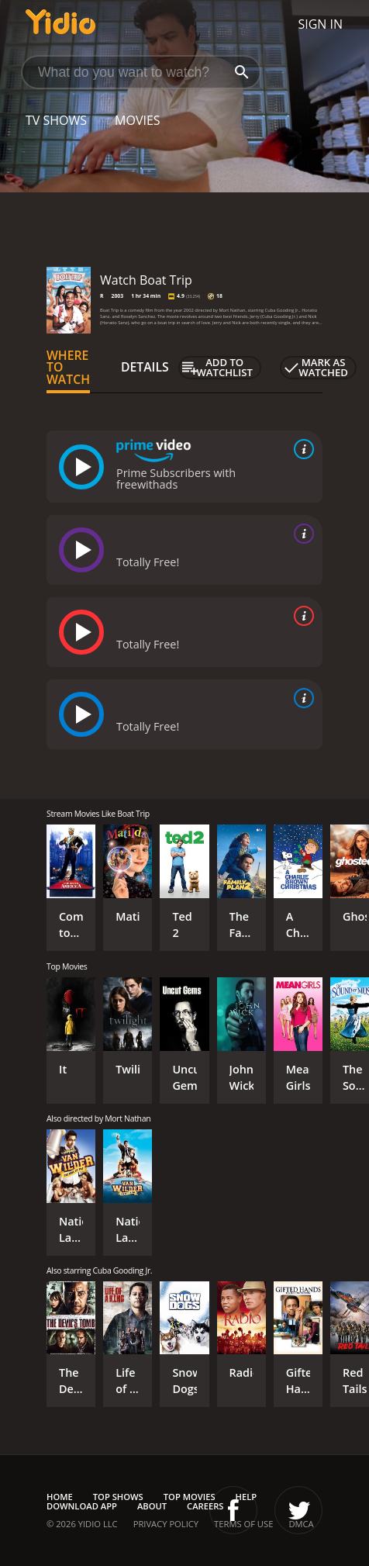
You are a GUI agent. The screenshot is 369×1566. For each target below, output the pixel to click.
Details (145, 366)
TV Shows (56, 120)
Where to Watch (68, 368)
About (152, 1506)
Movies (137, 120)
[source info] (301, 449)
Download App (82, 1506)
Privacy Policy (165, 1524)
